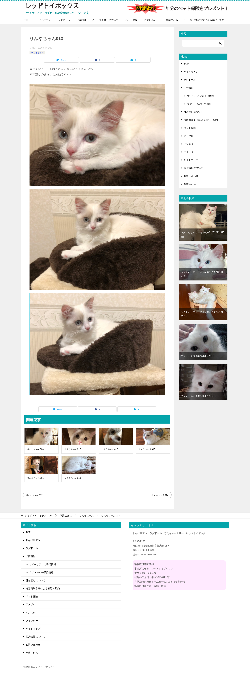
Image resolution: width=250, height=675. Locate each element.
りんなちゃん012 (34, 495)
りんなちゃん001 (35, 478)
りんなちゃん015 (147, 449)
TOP (26, 20)
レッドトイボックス (45, 667)
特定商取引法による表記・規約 (207, 20)
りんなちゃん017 (72, 449)
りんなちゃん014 (160, 495)
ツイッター (190, 152)
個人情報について (193, 168)
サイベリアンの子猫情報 (200, 95)
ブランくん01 (197, 396)
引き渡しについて (108, 20)
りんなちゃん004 (35, 449)
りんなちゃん (37, 52)
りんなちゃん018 (109, 449)
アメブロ (188, 136)
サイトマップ (191, 160)
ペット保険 (131, 20)
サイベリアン (43, 20)
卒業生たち (172, 20)
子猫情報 (82, 20)
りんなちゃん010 (72, 478)
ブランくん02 (197, 356)
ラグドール (64, 20)
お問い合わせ (151, 20)
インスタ (188, 144)
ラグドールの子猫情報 (199, 103)
